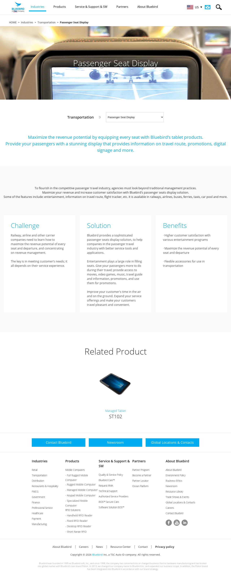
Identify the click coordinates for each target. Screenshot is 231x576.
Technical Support (108, 491)
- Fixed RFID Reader (76, 521)
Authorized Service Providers (113, 496)
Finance (36, 502)
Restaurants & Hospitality (45, 486)
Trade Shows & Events (177, 497)
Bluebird (97, 554)
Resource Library (174, 491)
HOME (13, 22)
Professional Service (42, 507)
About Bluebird (177, 461)
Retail (34, 470)
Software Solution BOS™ (111, 507)
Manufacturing (39, 524)
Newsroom (171, 486)
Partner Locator (140, 480)
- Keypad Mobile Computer (80, 495)
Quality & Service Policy (111, 474)
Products (72, 461)
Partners (139, 461)
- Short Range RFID (76, 531)
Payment (36, 518)
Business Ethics (174, 480)
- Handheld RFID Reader (78, 515)
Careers (170, 507)
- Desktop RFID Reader (78, 526)
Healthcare (37, 513)
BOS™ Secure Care (109, 502)
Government (38, 497)
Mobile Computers (75, 470)
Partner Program (140, 470)
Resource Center (120, 547)
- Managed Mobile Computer (81, 490)
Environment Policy (175, 475)
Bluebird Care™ (107, 480)
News (99, 547)
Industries (27, 22)
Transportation (47, 22)
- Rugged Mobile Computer (80, 484)
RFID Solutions (72, 510)
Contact (143, 547)
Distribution (38, 480)
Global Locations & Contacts (180, 502)
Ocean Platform (140, 486)
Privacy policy (164, 547)
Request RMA (106, 485)
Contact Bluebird (174, 513)
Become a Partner (141, 475)
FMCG (35, 491)
